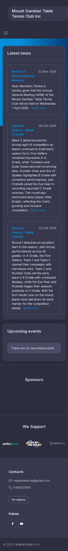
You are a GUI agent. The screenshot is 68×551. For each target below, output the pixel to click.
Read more (38, 108)
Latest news (19, 53)
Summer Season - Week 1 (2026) (23, 232)
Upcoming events (24, 331)
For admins (19, 499)
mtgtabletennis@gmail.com (29, 480)
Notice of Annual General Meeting (23, 76)
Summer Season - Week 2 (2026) (23, 130)
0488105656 (20, 487)
